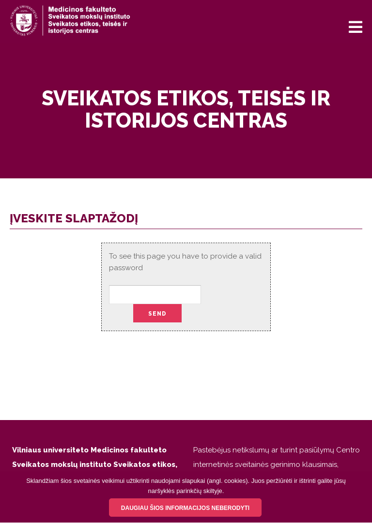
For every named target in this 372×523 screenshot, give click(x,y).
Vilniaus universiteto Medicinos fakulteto (89, 450)
